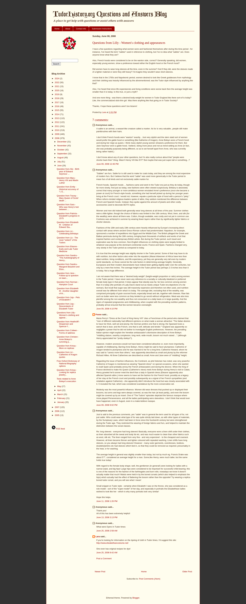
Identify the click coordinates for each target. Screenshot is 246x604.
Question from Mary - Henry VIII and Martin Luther (67, 180)
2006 (57, 411)
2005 (57, 415)
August (60, 157)
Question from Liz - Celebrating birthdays (67, 232)
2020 (57, 90)
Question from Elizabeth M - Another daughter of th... (67, 290)
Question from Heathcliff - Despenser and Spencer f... (68, 324)
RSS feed (58, 429)
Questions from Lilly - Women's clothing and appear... (68, 315)
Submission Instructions (102, 29)
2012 (57, 122)
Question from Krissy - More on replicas (67, 347)
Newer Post (100, 571)
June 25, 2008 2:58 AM (106, 531)
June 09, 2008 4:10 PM (106, 308)
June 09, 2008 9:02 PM (106, 405)
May (59, 386)
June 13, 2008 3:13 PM (106, 517)
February (61, 398)
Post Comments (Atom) (149, 579)
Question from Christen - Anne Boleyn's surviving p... (68, 339)
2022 (57, 82)
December (62, 141)
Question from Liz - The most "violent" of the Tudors (67, 240)
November (62, 145)
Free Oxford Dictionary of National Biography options (68, 363)
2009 (57, 134)
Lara (98, 536)
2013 (57, 118)
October (61, 149)
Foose (99, 314)
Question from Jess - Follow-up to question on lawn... (67, 275)
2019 (57, 94)
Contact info (81, 29)
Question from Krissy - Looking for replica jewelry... (67, 372)
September (62, 153)
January (61, 402)
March (60, 394)
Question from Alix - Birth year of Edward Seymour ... (68, 171)
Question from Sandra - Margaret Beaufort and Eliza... (68, 266)
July (59, 161)
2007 (57, 407)
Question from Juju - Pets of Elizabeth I (68, 298)
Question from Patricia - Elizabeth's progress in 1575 (68, 216)
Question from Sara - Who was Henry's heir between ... (68, 207)
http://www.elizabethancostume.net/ (112, 543)
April (59, 390)
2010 (57, 130)
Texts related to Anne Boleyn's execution (66, 380)
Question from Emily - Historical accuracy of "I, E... (67, 189)
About (67, 29)
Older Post (187, 571)
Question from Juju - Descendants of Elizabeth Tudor (66, 306)
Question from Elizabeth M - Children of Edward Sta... (67, 224)
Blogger (135, 598)
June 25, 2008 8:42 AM (106, 552)
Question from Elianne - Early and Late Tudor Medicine (67, 249)
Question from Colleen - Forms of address (67, 331)
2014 (57, 114)
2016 (57, 106)
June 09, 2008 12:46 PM (107, 164)
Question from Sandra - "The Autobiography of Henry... (68, 257)
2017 (57, 102)
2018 (57, 98)
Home (56, 29)
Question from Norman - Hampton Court (67, 283)
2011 (57, 126)
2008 (57, 138)
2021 (57, 86)
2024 (57, 78)
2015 (57, 110)
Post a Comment (104, 558)
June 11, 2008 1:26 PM (106, 501)
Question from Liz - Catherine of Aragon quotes (67, 354)
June (59, 165)
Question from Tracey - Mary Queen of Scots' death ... (68, 198)
